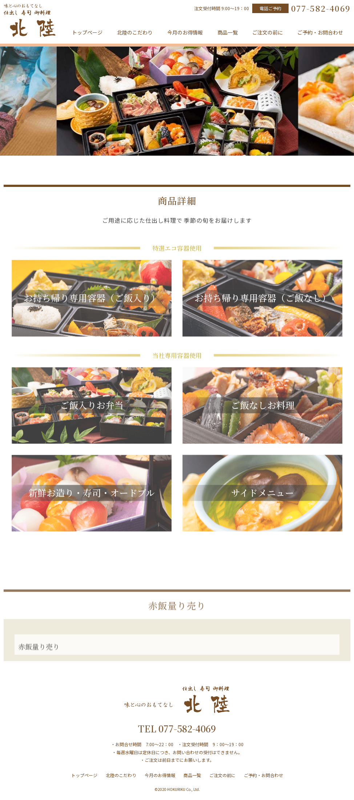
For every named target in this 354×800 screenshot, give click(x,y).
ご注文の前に (267, 32)
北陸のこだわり (135, 32)
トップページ (87, 32)
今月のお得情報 (185, 32)
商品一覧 (227, 32)
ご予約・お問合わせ (320, 32)
